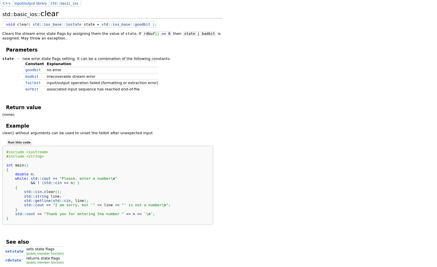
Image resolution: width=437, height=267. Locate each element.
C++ (7, 3)
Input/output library (30, 3)
